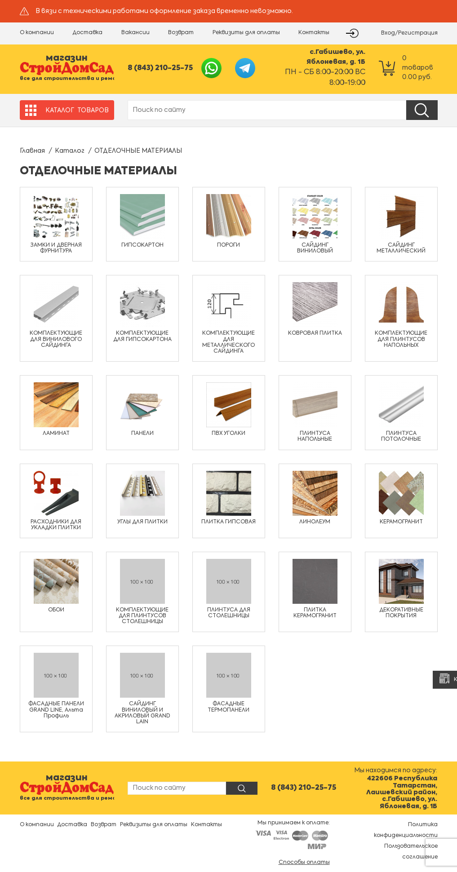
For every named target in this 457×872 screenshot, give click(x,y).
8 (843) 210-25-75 (160, 68)
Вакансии (135, 32)
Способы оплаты (304, 862)
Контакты (313, 32)
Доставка (87, 32)
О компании (37, 32)
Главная (32, 151)
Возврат (181, 32)
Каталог (69, 151)
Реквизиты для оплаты (246, 32)
